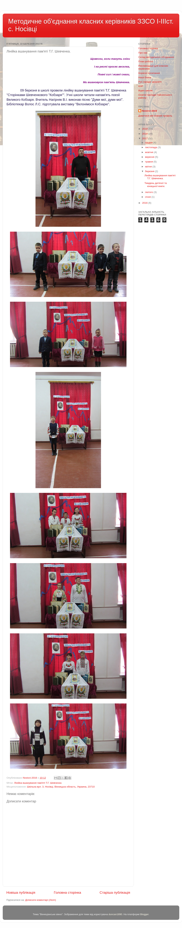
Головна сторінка (67, 892)
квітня (149, 166)
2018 (145, 133)
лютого (149, 192)
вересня (150, 157)
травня (149, 161)
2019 (145, 128)
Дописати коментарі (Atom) (40, 900)
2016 (145, 203)
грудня (149, 142)
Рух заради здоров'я (150, 81)
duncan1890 (115, 914)
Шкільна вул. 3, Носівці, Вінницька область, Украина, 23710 (61, 786)
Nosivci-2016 (149, 110)
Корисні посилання (149, 73)
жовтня (149, 152)
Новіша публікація (20, 892)
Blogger (144, 914)
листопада (151, 147)
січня (148, 197)
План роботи (145, 61)
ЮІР (140, 86)
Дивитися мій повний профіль (155, 115)
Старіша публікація (115, 892)
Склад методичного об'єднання (156, 57)
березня (150, 171)
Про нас (142, 52)
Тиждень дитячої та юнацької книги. (156, 184)
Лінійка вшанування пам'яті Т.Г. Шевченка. (160, 177)
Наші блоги (144, 77)
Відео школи (145, 90)
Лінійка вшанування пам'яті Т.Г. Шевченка (37, 783)
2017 (145, 138)
